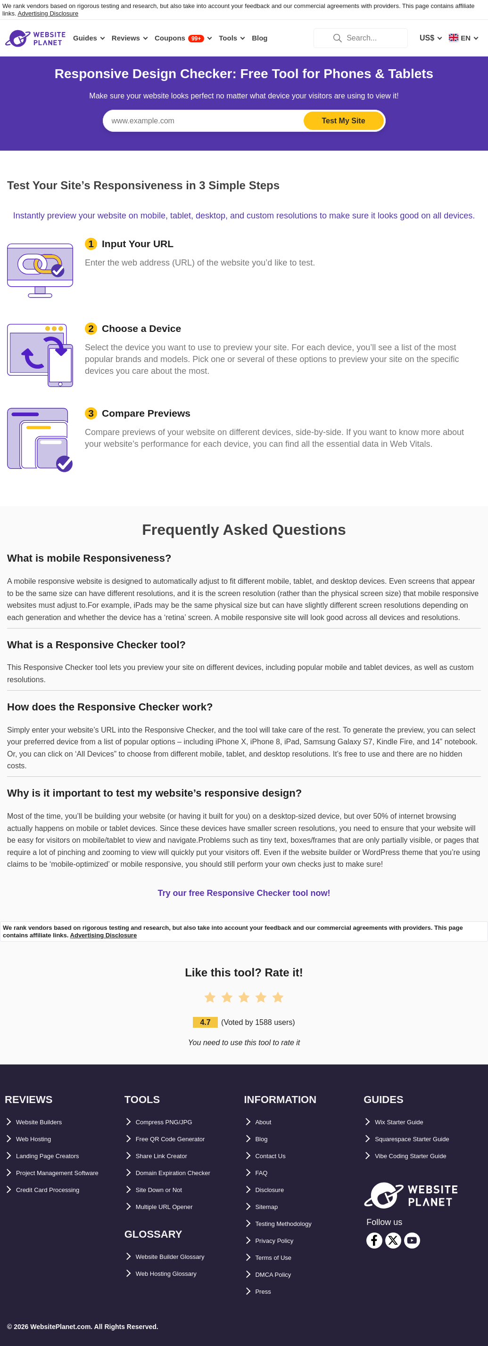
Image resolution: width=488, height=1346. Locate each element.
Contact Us (275, 1156)
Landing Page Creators (57, 1156)
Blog (264, 1139)
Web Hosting (39, 1139)
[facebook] (374, 1241)
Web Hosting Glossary (176, 1274)
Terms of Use (279, 1258)
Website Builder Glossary (181, 1257)
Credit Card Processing (58, 1190)
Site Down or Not (166, 1190)
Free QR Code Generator (180, 1139)
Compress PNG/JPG (172, 1122)
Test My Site (343, 121)
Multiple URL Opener (173, 1207)
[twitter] (393, 1241)
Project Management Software (70, 1173)
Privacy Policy (281, 1241)
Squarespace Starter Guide (423, 1139)
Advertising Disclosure (48, 13)
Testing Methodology (293, 1224)
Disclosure (275, 1190)
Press (266, 1292)
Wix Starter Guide (406, 1122)
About (266, 1122)
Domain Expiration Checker (185, 1173)
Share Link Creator (169, 1156)
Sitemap (270, 1207)
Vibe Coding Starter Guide (422, 1156)
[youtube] (412, 1241)
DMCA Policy (279, 1275)
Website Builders (46, 1122)
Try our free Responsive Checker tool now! (243, 893)
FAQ (263, 1173)
